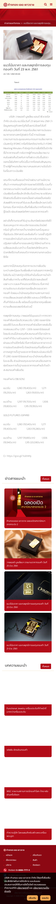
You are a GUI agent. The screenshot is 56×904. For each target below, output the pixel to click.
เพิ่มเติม (32, 898)
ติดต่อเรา (36, 865)
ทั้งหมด (45, 479)
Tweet (16, 82)
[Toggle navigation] (45, 4)
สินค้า (35, 860)
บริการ (8, 865)
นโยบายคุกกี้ (23, 888)
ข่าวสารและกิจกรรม (12, 23)
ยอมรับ (45, 898)
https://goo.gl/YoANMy (19, 456)
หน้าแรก (9, 855)
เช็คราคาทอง (11, 860)
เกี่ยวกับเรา (37, 855)
